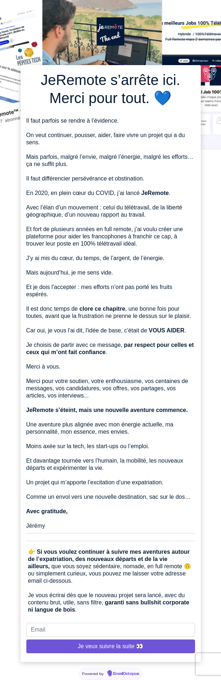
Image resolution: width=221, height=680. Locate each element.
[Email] (110, 630)
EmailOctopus (126, 674)
